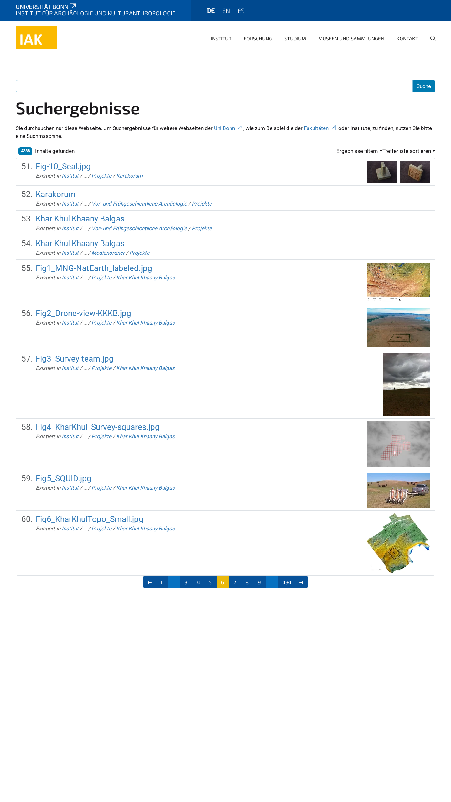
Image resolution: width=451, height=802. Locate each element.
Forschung (258, 38)
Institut (221, 38)
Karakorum (129, 176)
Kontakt (407, 38)
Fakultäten (320, 128)
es (241, 10)
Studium (295, 38)
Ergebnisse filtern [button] (357, 151)
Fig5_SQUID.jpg (63, 478)
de (211, 10)
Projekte (101, 176)
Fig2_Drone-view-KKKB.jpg (83, 313)
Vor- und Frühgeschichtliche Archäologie (139, 203)
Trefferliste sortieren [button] (406, 151)
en (226, 10)
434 (286, 582)
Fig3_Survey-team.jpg (75, 358)
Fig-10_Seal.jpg (63, 166)
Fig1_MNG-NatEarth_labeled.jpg (94, 268)
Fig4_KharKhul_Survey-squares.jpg (98, 427)
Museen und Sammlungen (351, 38)
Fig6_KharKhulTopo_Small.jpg (89, 519)
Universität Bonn (47, 6)
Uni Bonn (228, 128)
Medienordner (108, 253)
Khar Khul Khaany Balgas (80, 218)
